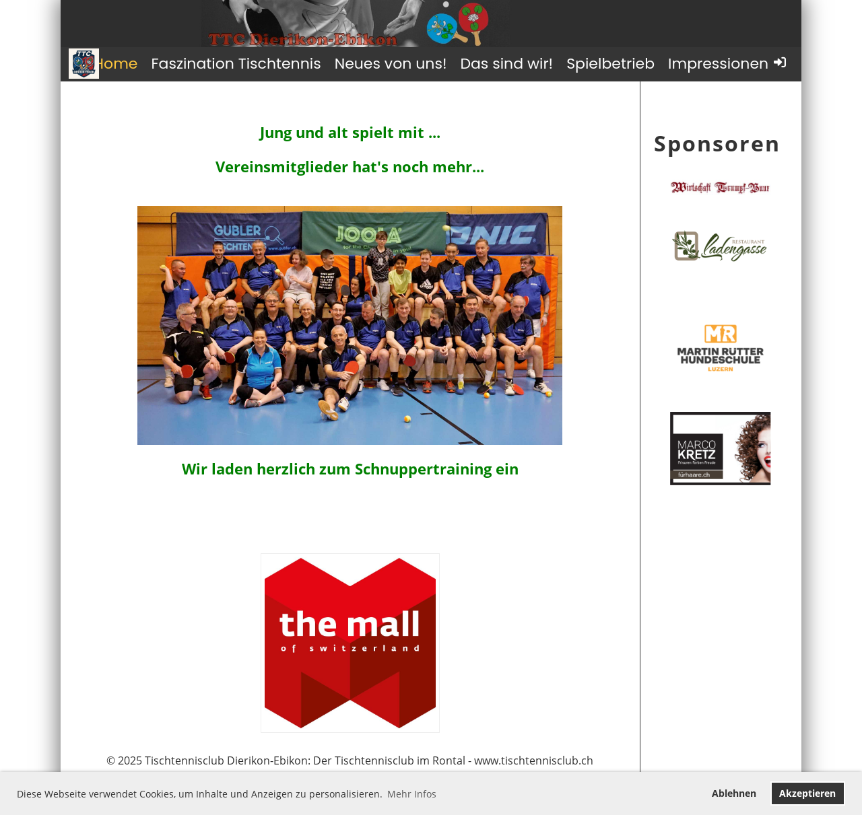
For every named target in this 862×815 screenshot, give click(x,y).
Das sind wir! (506, 63)
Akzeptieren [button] (807, 793)
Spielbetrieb (610, 63)
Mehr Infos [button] (411, 793)
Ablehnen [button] (734, 793)
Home (116, 63)
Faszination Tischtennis (236, 63)
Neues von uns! (391, 63)
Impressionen (718, 63)
